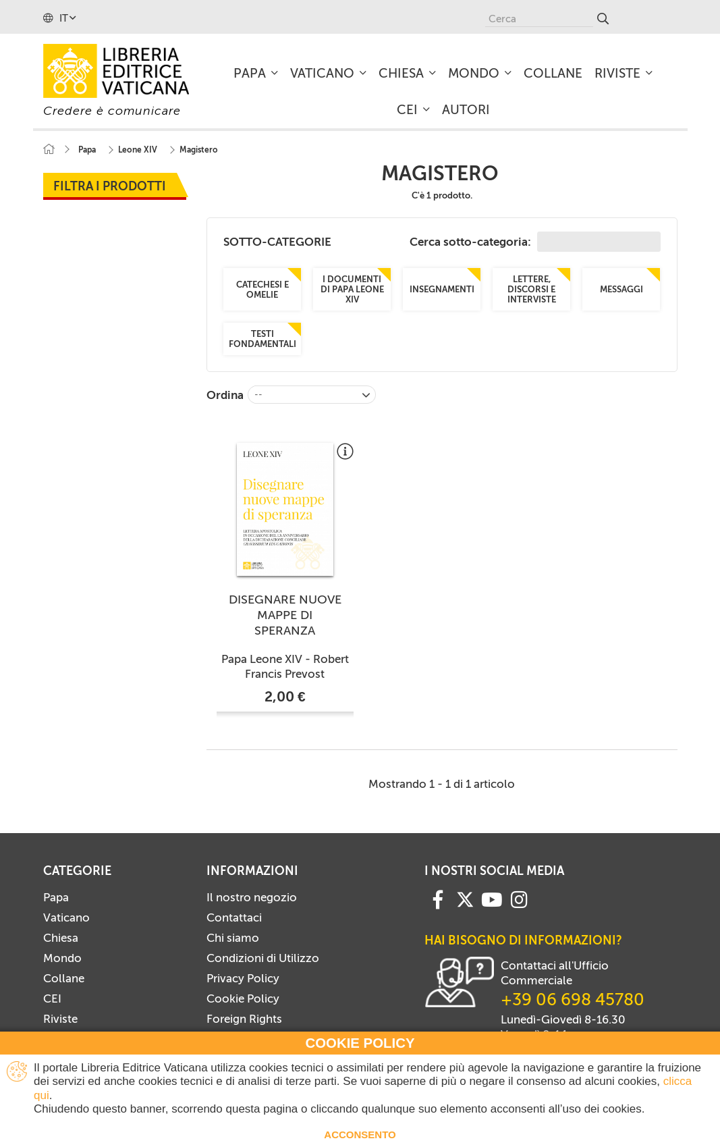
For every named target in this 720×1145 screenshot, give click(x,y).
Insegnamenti (442, 289)
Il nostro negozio (251, 897)
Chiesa (60, 937)
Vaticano (66, 917)
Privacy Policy (242, 978)
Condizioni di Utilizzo (262, 958)
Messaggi (621, 289)
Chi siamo (232, 937)
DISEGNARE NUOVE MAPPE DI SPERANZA (285, 615)
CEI (52, 998)
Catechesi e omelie (262, 289)
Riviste (60, 1019)
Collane (63, 978)
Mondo (62, 958)
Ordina (225, 395)
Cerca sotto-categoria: (535, 242)
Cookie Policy (242, 998)
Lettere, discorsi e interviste (531, 289)
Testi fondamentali (262, 339)
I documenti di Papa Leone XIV (352, 289)
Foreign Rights (244, 1019)
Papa (56, 897)
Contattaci (234, 917)
